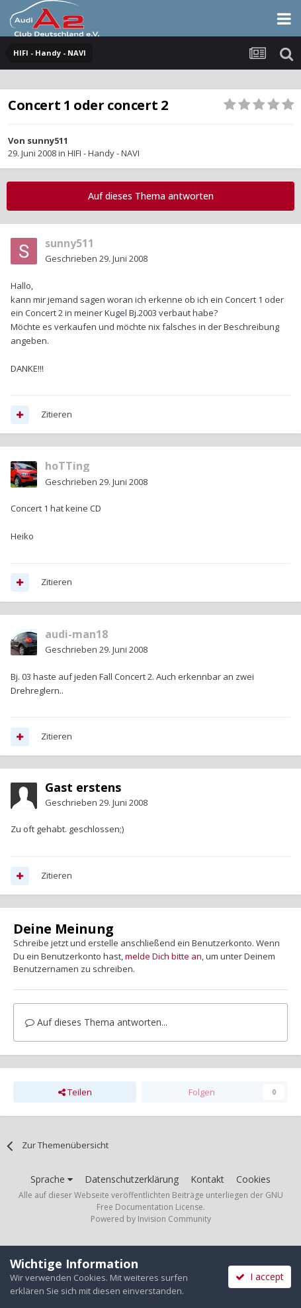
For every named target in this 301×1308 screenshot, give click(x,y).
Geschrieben (96, 258)
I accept (260, 1276)
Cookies (253, 1179)
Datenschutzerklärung (132, 1179)
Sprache (51, 1179)
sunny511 (47, 140)
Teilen (75, 1092)
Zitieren (56, 414)
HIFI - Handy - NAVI (103, 153)
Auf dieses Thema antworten (151, 196)
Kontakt (207, 1179)
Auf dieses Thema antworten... (96, 1022)
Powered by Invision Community (151, 1219)
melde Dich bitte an (163, 956)
